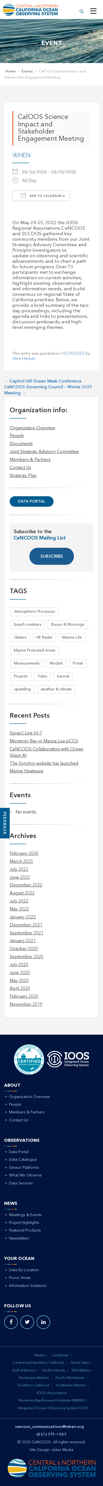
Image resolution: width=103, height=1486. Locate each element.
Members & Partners (30, 460)
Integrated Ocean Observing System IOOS (53, 1408)
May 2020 (19, 981)
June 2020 (20, 973)
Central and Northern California (38, 1363)
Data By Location (24, 1270)
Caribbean (60, 1355)
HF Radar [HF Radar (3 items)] (44, 637)
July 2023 (19, 869)
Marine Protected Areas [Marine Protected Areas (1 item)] (34, 650)
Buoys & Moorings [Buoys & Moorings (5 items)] (67, 625)
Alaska (39, 1355)
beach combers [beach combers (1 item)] (27, 625)
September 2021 (26, 933)
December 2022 (26, 885)
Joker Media (62, 1450)
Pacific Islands (53, 1370)
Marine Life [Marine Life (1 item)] (72, 637)
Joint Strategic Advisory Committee (44, 452)
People (17, 436)
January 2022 (23, 917)
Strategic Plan (23, 476)
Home (10, 71)
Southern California (33, 1385)
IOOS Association (52, 1393)
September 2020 (26, 957)
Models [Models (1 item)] (56, 663)
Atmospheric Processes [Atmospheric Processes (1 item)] (34, 612)
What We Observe (25, 1175)
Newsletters (19, 1238)
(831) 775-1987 (51, 1434)
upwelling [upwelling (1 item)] (22, 689)
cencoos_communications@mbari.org (49, 1427)
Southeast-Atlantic (71, 1385)
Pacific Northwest (69, 1378)
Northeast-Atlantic (34, 1378)
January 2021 (23, 941)
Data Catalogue (23, 1160)
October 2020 (24, 949)
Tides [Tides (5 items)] (42, 676)
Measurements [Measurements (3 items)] (27, 663)
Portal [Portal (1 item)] (78, 663)
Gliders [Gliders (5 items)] (20, 637)
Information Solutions (27, 1286)
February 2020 (24, 996)
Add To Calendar (41, 195)
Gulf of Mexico (24, 1370)
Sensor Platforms (24, 1168)
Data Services (21, 1183)
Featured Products (25, 1230)
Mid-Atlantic (81, 1370)
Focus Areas (20, 1278)
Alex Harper (23, 359)
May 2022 (19, 909)
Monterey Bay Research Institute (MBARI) (51, 1400)
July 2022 (19, 901)
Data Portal (31, 501)
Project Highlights (24, 1223)
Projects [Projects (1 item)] (21, 676)
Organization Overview (32, 428)
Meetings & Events (25, 1215)
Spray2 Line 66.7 (26, 733)
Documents (21, 444)
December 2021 (26, 925)
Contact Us (20, 468)
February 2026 (24, 854)
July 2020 (19, 965)
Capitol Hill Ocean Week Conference (42, 381)
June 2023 (20, 877)
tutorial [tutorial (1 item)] (63, 676)
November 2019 (26, 1004)
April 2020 (20, 988)
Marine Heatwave (26, 771)
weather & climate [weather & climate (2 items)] (56, 689)
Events (27, 71)
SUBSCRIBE (51, 557)
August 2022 (22, 893)
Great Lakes (80, 1363)
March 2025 (21, 861)
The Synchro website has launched (44, 763)
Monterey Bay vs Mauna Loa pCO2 (44, 741)
